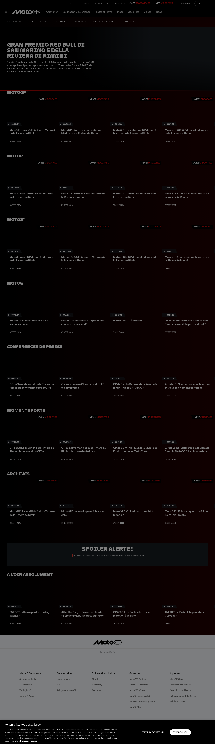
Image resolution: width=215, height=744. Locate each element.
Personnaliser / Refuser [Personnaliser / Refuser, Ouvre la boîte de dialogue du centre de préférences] (153, 732)
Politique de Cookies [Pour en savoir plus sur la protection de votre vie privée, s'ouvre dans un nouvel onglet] (29, 741)
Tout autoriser (180, 732)
